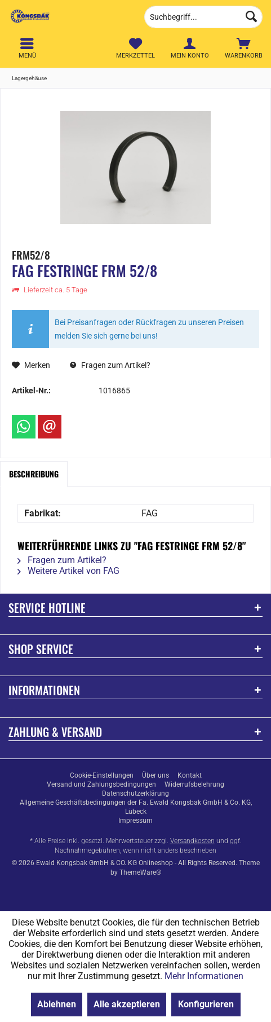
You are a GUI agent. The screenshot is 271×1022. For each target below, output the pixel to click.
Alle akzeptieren (127, 1004)
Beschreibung (34, 474)
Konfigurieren (206, 1004)
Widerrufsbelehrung (194, 784)
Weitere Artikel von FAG (68, 570)
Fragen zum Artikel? (110, 365)
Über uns (155, 775)
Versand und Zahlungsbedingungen (101, 784)
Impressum (135, 820)
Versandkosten (192, 841)
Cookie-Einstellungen (102, 775)
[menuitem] (244, 48)
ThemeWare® (140, 872)
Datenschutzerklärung (135, 793)
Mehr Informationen (204, 976)
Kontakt (189, 775)
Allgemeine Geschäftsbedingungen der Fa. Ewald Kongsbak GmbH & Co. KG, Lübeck (136, 807)
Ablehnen (56, 1004)
